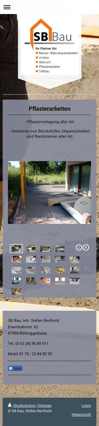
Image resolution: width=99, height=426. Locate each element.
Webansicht (81, 414)
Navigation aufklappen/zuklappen (49, 7)
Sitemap (44, 405)
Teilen (15, 368)
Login (86, 405)
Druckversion (22, 405)
